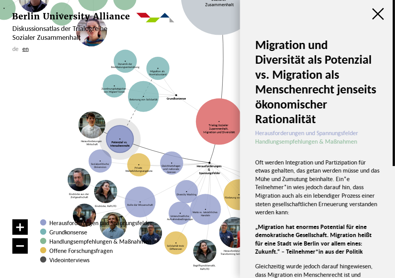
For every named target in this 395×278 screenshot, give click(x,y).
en (25, 49)
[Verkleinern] (20, 246)
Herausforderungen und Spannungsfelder (100, 223)
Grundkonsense (68, 232)
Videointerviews (69, 260)
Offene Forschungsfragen (81, 250)
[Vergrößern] (20, 227)
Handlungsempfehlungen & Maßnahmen (100, 241)
